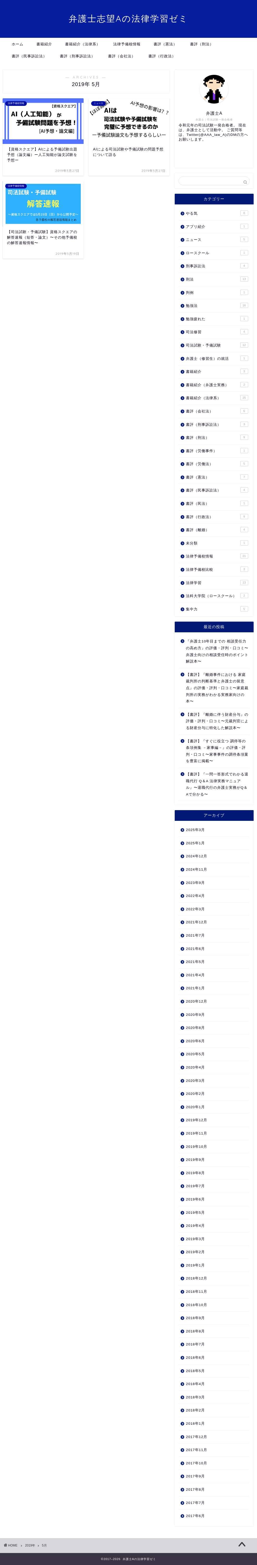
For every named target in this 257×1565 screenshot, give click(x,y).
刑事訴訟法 (217, 265)
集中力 (217, 608)
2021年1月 (195, 988)
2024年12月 (196, 856)
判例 (217, 292)
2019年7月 (195, 1186)
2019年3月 (195, 1239)
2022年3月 (195, 909)
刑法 (217, 279)
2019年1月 (195, 1265)
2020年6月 (195, 1041)
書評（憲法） (165, 44)
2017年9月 (195, 1476)
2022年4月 (195, 896)
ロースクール (217, 252)
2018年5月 (195, 1371)
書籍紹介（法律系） (82, 44)
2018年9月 (195, 1318)
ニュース (217, 239)
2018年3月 (195, 1397)
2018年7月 (195, 1344)
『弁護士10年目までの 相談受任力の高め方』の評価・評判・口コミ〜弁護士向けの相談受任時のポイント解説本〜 (217, 651)
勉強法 (217, 305)
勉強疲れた (217, 318)
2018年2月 (195, 1410)
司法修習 (217, 331)
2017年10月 (196, 1463)
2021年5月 (195, 962)
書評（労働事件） (217, 450)
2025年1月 (195, 843)
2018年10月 (196, 1305)
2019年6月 (195, 1199)
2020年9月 (195, 1015)
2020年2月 (195, 1094)
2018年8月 (195, 1331)
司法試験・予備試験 (217, 345)
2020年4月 (195, 1067)
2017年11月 (196, 1450)
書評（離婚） (217, 529)
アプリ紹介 (217, 226)
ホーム (17, 44)
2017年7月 (195, 1503)
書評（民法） (217, 503)
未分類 (217, 542)
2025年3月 (195, 830)
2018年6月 (195, 1358)
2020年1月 (195, 1107)
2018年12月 (196, 1278)
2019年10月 (196, 1147)
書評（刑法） (202, 44)
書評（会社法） (121, 56)
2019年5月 (195, 1213)
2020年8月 (195, 1028)
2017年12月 (196, 1437)
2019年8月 (195, 1173)
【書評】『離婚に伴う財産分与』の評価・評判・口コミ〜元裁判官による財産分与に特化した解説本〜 (217, 721)
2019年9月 (195, 1160)
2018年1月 (195, 1424)
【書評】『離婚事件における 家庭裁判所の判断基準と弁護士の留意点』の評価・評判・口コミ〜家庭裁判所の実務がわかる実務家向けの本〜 (217, 688)
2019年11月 (196, 1133)
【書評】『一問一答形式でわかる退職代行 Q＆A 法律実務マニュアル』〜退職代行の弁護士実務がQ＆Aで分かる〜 (217, 784)
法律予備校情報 (127, 44)
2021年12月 (196, 922)
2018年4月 (195, 1384)
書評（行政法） (162, 56)
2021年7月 (195, 935)
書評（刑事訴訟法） (77, 56)
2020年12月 (196, 1001)
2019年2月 (195, 1252)
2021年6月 (195, 949)
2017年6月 (195, 1516)
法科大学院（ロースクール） (217, 595)
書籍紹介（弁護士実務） (217, 384)
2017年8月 (195, 1489)
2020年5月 (195, 1054)
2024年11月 (196, 869)
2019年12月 (196, 1120)
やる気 (217, 213)
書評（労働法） (217, 463)
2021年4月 (195, 975)
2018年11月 (196, 1292)
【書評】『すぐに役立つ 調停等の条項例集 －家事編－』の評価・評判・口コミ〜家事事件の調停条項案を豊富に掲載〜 (217, 751)
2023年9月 (195, 883)
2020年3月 (195, 1081)
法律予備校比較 (217, 569)
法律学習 (217, 582)
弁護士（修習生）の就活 (217, 358)
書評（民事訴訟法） (29, 56)
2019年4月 (195, 1226)
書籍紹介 (44, 44)
